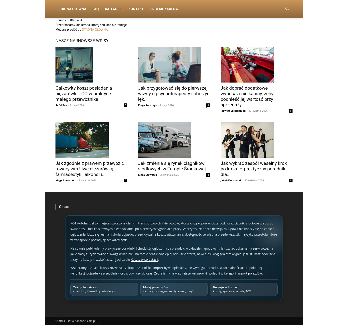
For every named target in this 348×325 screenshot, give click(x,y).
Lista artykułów (164, 9)
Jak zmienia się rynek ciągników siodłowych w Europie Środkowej (172, 166)
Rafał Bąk (61, 105)
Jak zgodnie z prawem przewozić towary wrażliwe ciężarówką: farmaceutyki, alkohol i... (89, 169)
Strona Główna (72, 9)
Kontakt (136, 9)
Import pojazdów (249, 273)
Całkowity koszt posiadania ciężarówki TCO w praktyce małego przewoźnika (83, 93)
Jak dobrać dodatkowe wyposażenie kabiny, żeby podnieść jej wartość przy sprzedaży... (247, 96)
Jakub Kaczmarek (231, 180)
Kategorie (113, 9)
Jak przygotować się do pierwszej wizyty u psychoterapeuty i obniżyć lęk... (174, 93)
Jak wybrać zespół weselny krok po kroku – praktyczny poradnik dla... (254, 169)
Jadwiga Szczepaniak (233, 110)
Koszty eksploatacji (144, 259)
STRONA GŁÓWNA (95, 29)
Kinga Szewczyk (147, 105)
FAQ (96, 9)
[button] (287, 9)
